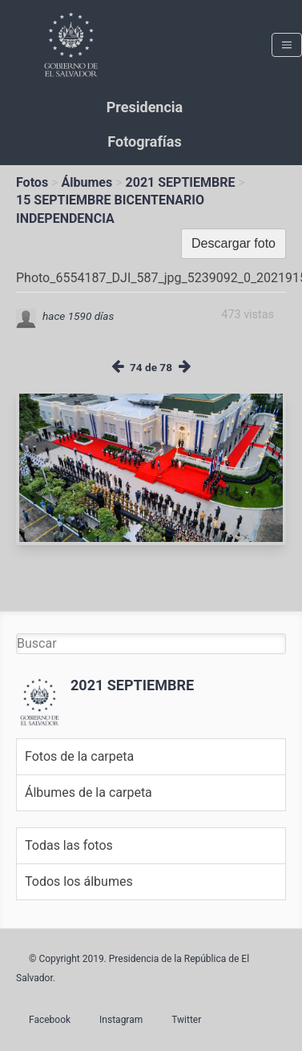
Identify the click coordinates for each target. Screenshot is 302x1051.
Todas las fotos (69, 845)
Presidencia (145, 107)
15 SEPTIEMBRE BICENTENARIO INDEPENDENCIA (110, 208)
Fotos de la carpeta (79, 756)
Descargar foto (233, 243)
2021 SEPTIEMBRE (181, 182)
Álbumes (86, 182)
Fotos (32, 182)
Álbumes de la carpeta (88, 792)
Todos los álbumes (79, 881)
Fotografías (144, 141)
